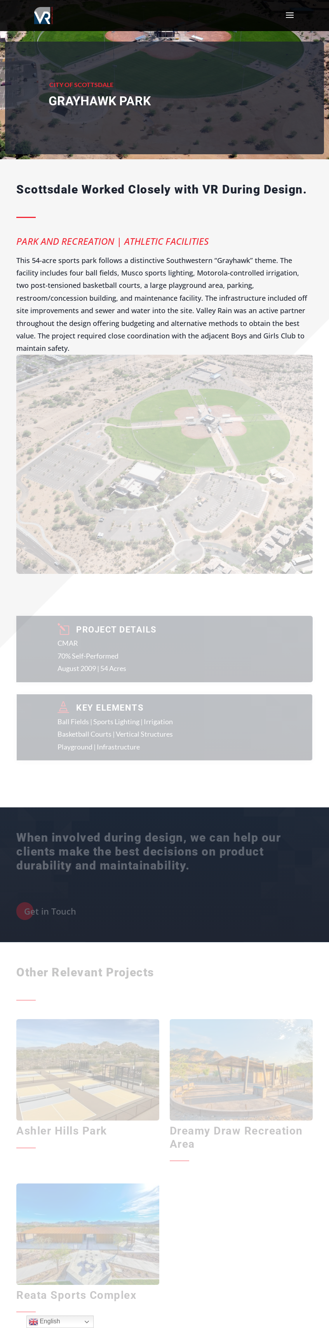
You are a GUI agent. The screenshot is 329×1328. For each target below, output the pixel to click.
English (44, 1321)
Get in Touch (50, 911)
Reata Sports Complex (76, 1295)
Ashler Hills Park (61, 1130)
